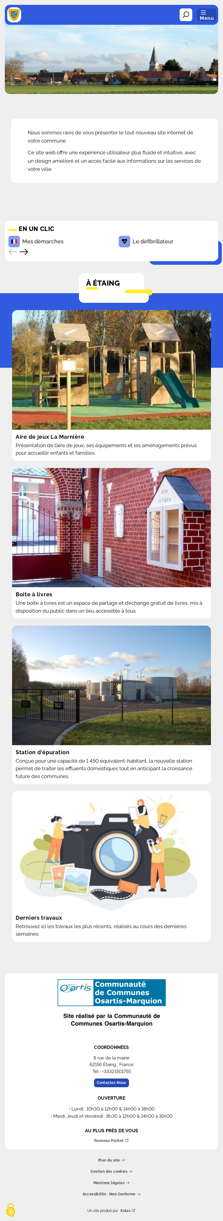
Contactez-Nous (111, 1083)
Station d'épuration (43, 752)
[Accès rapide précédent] (12, 251)
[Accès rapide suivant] (23, 251)
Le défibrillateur (146, 241)
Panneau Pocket (111, 1141)
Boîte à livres (34, 594)
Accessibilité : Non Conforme (112, 1195)
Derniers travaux (39, 918)
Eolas (128, 1211)
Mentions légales (111, 1183)
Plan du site (111, 1160)
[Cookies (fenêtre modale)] (10, 1210)
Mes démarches (36, 241)
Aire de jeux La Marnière (50, 437)
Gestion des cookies (111, 1172)
